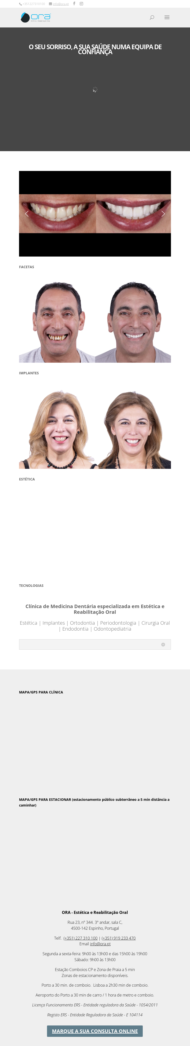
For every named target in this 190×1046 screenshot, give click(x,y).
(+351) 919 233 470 (119, 938)
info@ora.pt (100, 944)
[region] (95, 214)
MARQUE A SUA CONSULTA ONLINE (95, 1031)
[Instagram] (81, 3)
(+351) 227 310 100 (80, 938)
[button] (27, 214)
